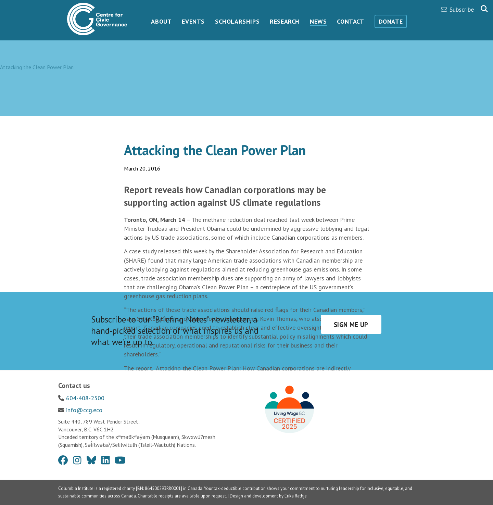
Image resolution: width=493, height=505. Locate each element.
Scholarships (237, 21)
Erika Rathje (296, 496)
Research (285, 21)
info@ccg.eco (84, 410)
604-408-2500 (85, 398)
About (161, 21)
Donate (391, 21)
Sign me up (351, 324)
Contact (350, 21)
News (318, 21)
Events (193, 21)
